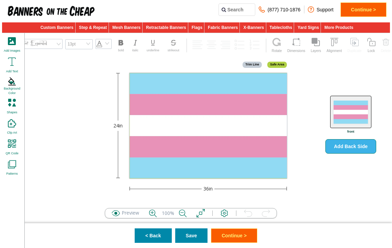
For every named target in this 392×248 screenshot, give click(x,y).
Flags (197, 27)
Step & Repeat (93, 27)
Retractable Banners (166, 27)
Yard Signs (308, 27)
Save (191, 235)
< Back (153, 235)
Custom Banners (57, 27)
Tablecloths (281, 27)
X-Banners (253, 27)
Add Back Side (351, 146)
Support (321, 9)
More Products (338, 27)
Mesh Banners (126, 27)
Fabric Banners (223, 27)
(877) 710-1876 (280, 9)
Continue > (363, 9)
